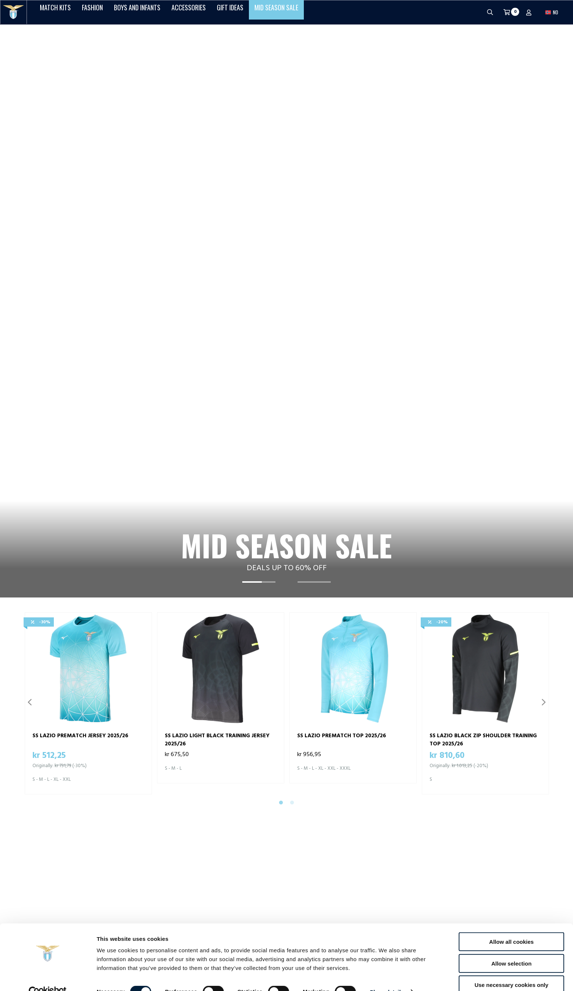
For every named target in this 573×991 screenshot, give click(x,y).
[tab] (258, 248)
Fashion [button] (92, 12)
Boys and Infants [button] (137, 12)
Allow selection (511, 948)
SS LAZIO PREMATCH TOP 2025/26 (341, 396)
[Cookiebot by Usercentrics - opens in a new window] (47, 976)
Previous (29, 362)
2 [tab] (292, 463)
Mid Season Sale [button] (276, 12)
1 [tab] (281, 463)
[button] (551, 12)
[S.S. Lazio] (13, 12)
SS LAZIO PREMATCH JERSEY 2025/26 (80, 396)
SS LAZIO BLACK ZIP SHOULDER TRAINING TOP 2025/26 (483, 400)
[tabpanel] (286, 141)
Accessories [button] (188, 12)
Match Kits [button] (55, 12)
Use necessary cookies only (511, 969)
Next (543, 362)
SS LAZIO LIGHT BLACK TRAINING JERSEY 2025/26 (217, 400)
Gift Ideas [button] (230, 12)
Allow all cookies (511, 926)
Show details (387, 976)
